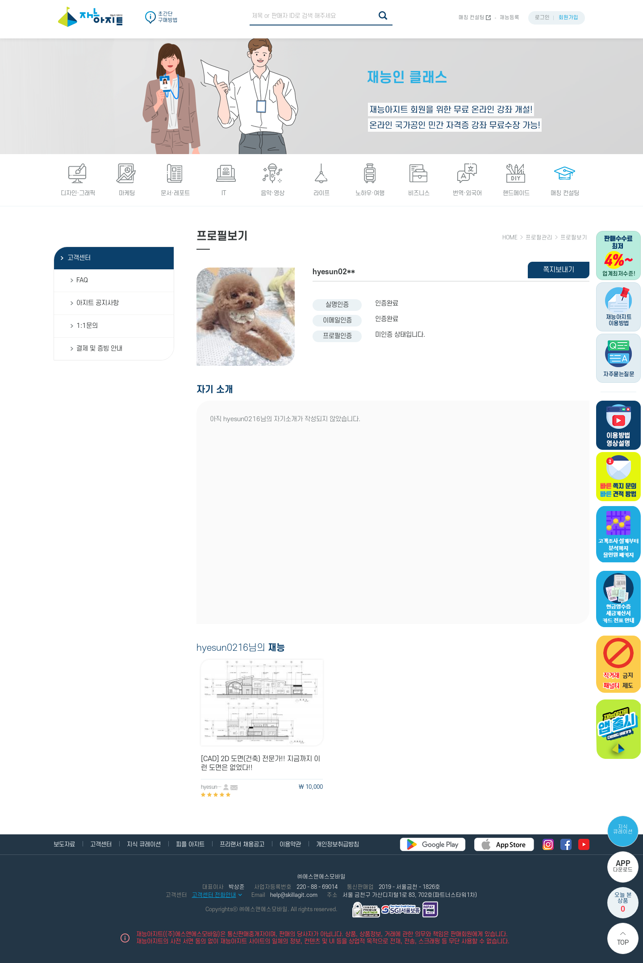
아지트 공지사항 (97, 303)
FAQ (82, 280)
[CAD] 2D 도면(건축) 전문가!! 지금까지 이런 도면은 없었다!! (260, 763)
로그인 (542, 18)
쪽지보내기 (558, 270)
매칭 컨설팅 (471, 18)
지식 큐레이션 (623, 829)
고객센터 (79, 258)
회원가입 (568, 18)
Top (623, 942)
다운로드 (623, 866)
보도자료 (64, 844)
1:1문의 (87, 326)
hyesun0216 (212, 787)
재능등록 (509, 18)
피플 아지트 (190, 844)
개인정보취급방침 (337, 844)
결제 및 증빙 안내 (99, 348)
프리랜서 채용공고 (242, 844)
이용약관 (290, 844)
